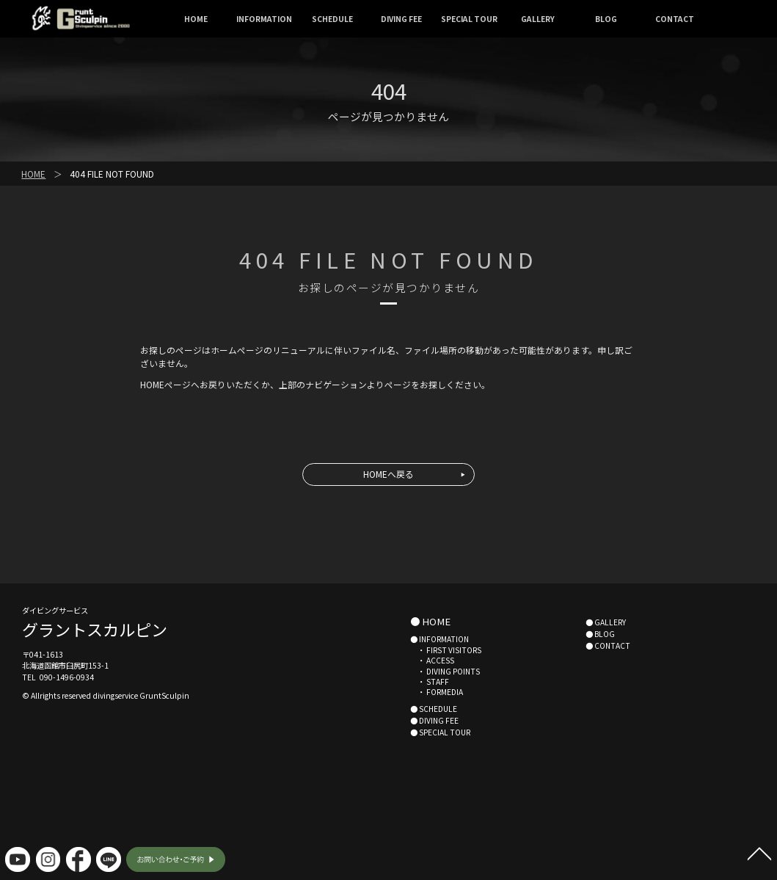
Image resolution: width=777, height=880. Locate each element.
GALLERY (538, 18)
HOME (196, 18)
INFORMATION (264, 18)
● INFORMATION (439, 638)
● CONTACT (608, 645)
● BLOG (600, 633)
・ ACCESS (432, 660)
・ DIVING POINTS (445, 671)
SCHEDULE (332, 18)
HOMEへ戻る (388, 474)
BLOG (606, 18)
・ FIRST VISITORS (445, 649)
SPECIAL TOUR (469, 18)
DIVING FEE (401, 18)
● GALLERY (606, 622)
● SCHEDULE (433, 708)
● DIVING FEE (434, 720)
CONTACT (674, 18)
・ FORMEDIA (436, 691)
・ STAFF (429, 681)
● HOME (430, 621)
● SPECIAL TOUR (440, 732)
